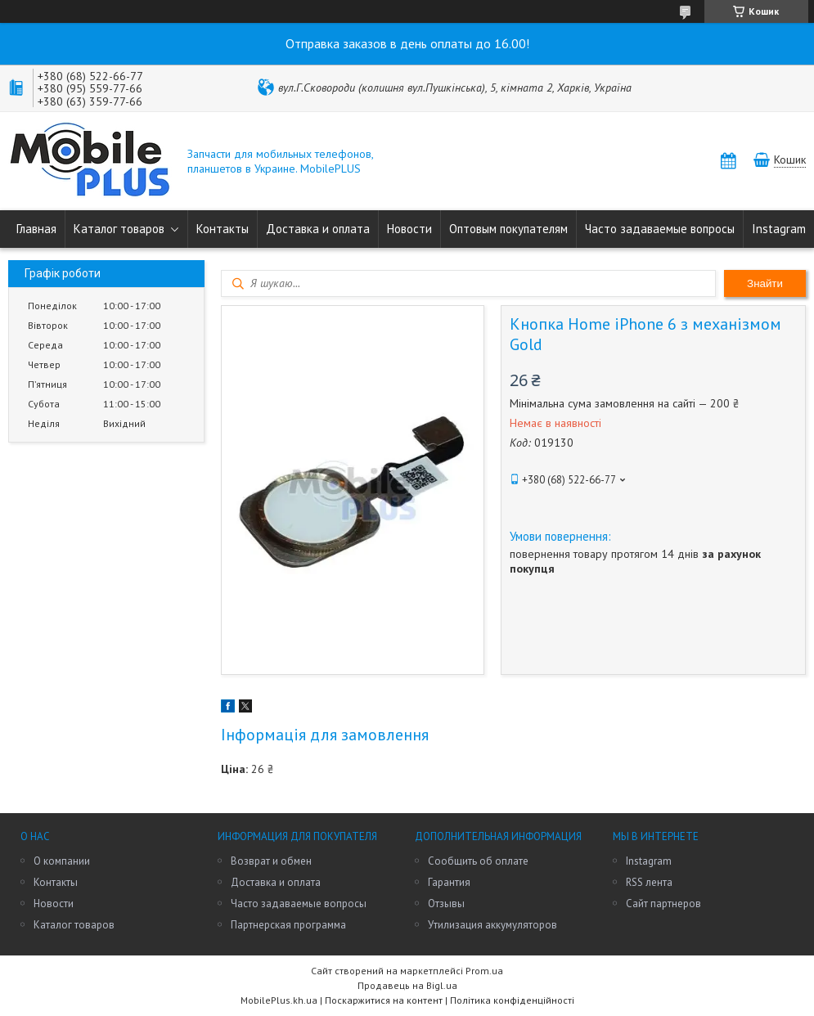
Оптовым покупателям (508, 229)
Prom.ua (484, 970)
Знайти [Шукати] (765, 283)
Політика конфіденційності (512, 1000)
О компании (62, 861)
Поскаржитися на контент (384, 1000)
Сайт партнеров (663, 903)
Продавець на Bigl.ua (407, 985)
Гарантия (449, 882)
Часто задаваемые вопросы (660, 229)
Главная (36, 229)
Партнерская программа (288, 925)
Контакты (222, 229)
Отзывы (446, 903)
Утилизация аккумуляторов (492, 925)
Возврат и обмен (271, 861)
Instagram (779, 229)
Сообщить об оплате (478, 861)
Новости (409, 229)
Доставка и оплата (318, 229)
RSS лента (649, 882)
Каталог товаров (119, 229)
